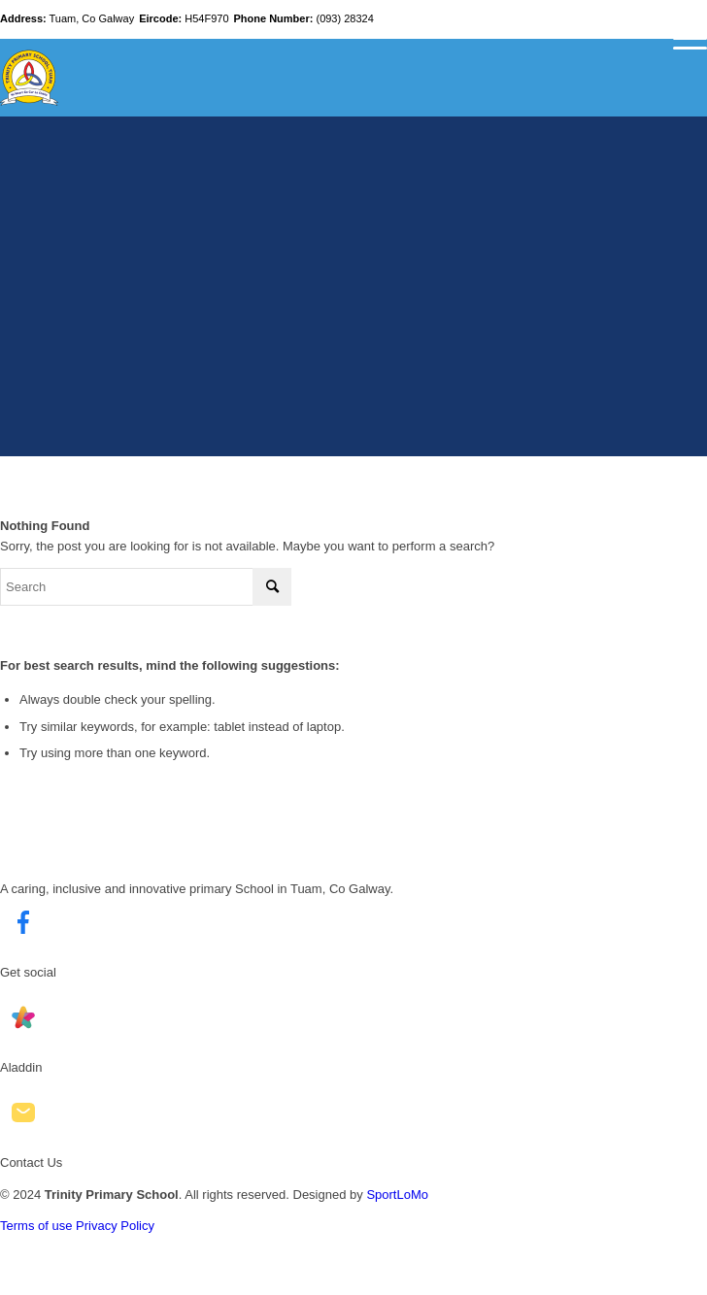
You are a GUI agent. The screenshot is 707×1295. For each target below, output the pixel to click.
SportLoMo (397, 1194)
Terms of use (36, 1225)
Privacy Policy (115, 1225)
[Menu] (680, 39)
